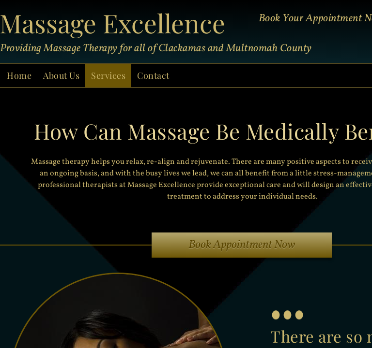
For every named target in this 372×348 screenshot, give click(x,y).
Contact (153, 75)
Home (19, 75)
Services (108, 75)
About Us (61, 75)
